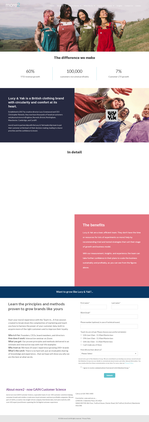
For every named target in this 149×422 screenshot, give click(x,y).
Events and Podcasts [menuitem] (104, 6)
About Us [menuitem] (60, 6)
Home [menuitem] (52, 6)
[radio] (109, 335)
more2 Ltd (67, 418)
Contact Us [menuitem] (129, 6)
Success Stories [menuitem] (73, 6)
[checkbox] (109, 340)
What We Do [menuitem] (88, 6)
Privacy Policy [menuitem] (86, 418)
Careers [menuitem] (138, 6)
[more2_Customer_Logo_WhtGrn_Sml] (13, 5)
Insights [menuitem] (119, 6)
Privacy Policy (129, 363)
